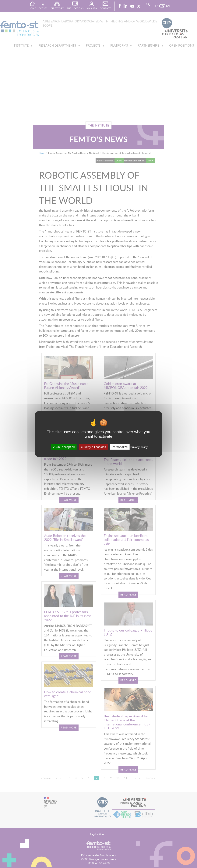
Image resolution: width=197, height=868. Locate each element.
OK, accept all (64, 447)
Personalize (120, 447)
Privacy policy (139, 447)
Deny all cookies (93, 447)
